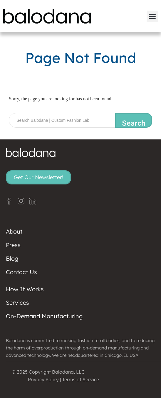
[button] (152, 16)
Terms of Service (80, 379)
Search (133, 123)
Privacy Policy (43, 379)
